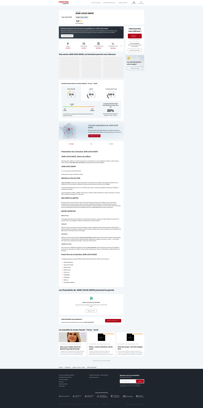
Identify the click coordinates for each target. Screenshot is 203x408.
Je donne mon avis (134, 68)
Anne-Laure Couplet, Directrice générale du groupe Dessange (70, 348)
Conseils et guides (63, 379)
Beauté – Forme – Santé (82, 17)
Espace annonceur (94, 377)
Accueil (60, 367)
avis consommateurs (79, 23)
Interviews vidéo (63, 384)
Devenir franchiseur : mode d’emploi (98, 375)
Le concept (71, 144)
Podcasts (61, 382)
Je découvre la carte (94, 136)
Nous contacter (95, 404)
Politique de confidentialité (74, 404)
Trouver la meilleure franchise (66, 375)
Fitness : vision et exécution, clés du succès (101, 348)
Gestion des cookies (86, 404)
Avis (91, 144)
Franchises (67, 367)
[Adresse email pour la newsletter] (127, 381)
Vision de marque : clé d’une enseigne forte (130, 348)
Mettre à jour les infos (135, 50)
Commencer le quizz (67, 36)
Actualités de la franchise (65, 377)
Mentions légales (62, 404)
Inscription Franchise (105, 404)
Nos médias (62, 386)
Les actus (111, 144)
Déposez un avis (91, 311)
